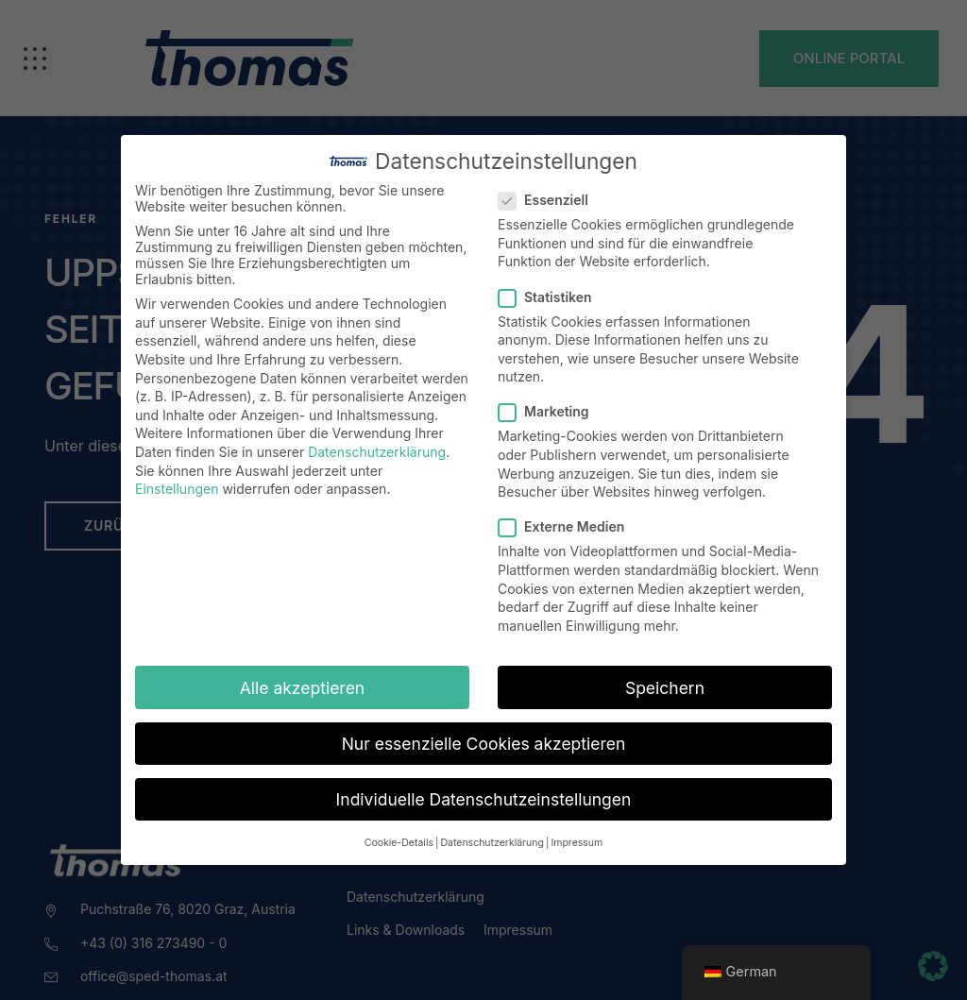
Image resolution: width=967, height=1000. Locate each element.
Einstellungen (176, 489)
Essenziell (549, 200)
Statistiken (551, 297)
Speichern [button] (664, 688)
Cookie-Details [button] (399, 843)
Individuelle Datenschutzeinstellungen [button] (484, 799)
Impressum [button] (576, 843)
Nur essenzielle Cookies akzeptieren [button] (484, 744)
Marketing (550, 411)
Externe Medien (567, 526)
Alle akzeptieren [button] (302, 688)
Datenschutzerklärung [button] (491, 843)
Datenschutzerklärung (377, 452)
